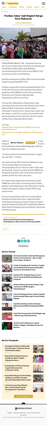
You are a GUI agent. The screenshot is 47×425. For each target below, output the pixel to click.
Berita (36, 7)
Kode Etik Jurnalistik (33, 413)
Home (4, 7)
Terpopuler (13, 7)
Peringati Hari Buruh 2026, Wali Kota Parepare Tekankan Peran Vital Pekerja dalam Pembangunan (17, 348)
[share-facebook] (18, 241)
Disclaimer (23, 415)
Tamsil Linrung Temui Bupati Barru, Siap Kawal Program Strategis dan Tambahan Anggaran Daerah (16, 387)
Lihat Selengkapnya (23, 396)
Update (30, 142)
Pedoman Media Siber (19, 413)
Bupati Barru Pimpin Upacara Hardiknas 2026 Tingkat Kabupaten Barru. (16, 358)
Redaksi (9, 413)
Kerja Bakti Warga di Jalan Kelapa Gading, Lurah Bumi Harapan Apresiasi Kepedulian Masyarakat (18, 378)
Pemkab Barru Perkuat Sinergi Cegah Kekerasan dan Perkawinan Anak (17, 368)
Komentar (23, 245)
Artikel (29, 7)
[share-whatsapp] (25, 241)
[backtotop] (23, 404)
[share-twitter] (21, 241)
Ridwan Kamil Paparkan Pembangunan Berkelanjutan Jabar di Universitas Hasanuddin (22, 221)
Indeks (21, 7)
